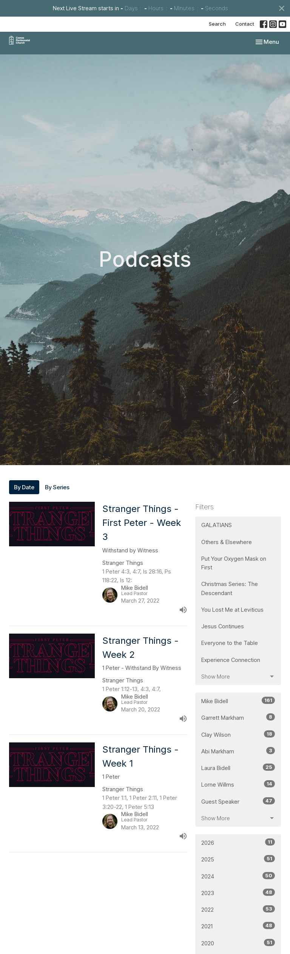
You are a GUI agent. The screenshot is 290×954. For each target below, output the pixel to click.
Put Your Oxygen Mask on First (233, 563)
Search (217, 24)
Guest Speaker (238, 801)
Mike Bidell (238, 701)
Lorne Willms (238, 784)
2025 (238, 859)
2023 (238, 893)
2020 (238, 943)
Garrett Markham (238, 717)
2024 (238, 876)
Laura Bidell (238, 768)
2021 (238, 926)
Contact (244, 24)
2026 (238, 842)
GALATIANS (216, 525)
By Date (24, 487)
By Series (57, 487)
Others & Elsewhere (226, 542)
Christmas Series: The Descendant (229, 588)
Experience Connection (230, 659)
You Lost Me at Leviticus (232, 609)
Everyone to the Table (229, 642)
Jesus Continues (222, 626)
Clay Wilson (238, 734)
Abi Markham (238, 751)
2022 (238, 909)
